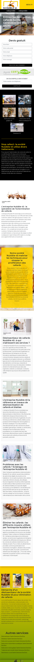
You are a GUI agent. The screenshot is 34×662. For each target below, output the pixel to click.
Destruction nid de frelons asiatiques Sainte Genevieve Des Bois (16, 644)
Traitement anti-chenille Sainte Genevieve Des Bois (15, 650)
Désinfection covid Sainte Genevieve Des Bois (14, 652)
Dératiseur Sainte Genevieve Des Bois (11, 638)
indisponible (11, 11)
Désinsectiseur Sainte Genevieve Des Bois (13, 636)
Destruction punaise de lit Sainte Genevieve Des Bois (16, 641)
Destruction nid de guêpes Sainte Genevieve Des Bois (16, 648)
